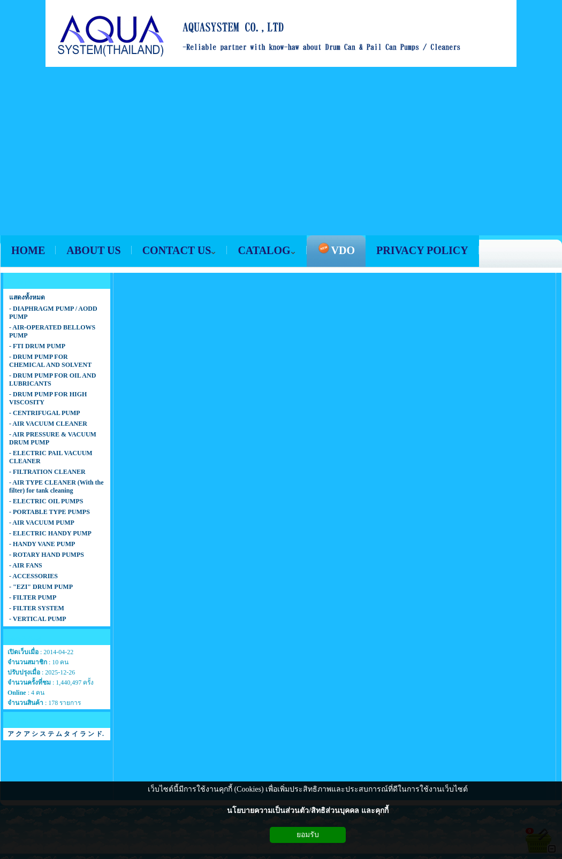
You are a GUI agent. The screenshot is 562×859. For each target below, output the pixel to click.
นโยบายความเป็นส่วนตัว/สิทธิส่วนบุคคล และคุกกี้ (307, 811)
